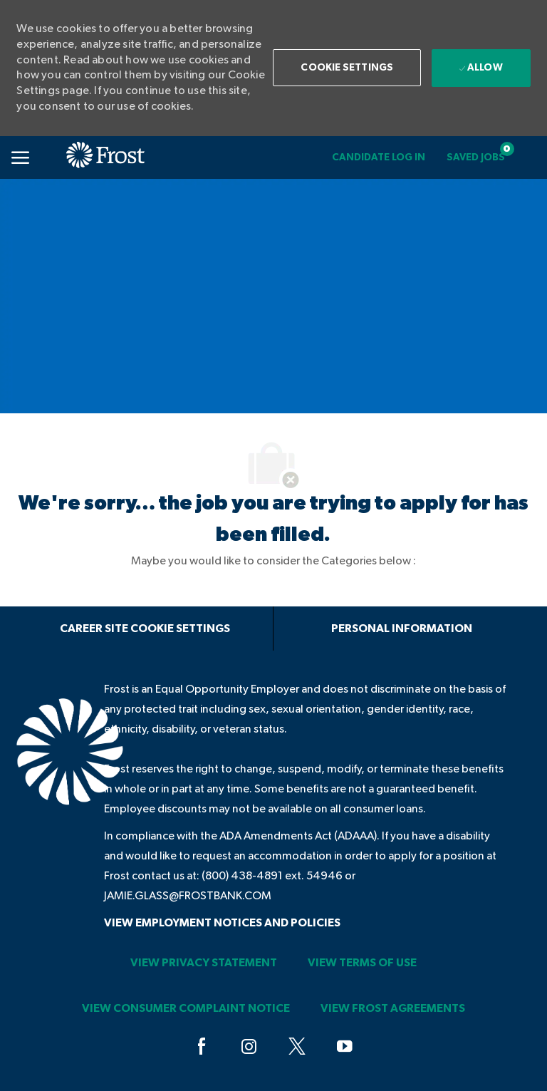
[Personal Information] (401, 628)
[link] (378, 157)
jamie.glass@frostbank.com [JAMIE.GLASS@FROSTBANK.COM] (187, 895)
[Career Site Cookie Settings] (145, 628)
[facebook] (201, 1046)
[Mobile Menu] (20, 157)
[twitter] (297, 1046)
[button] (347, 67)
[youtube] (344, 1046)
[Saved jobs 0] (476, 157)
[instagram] (249, 1046)
